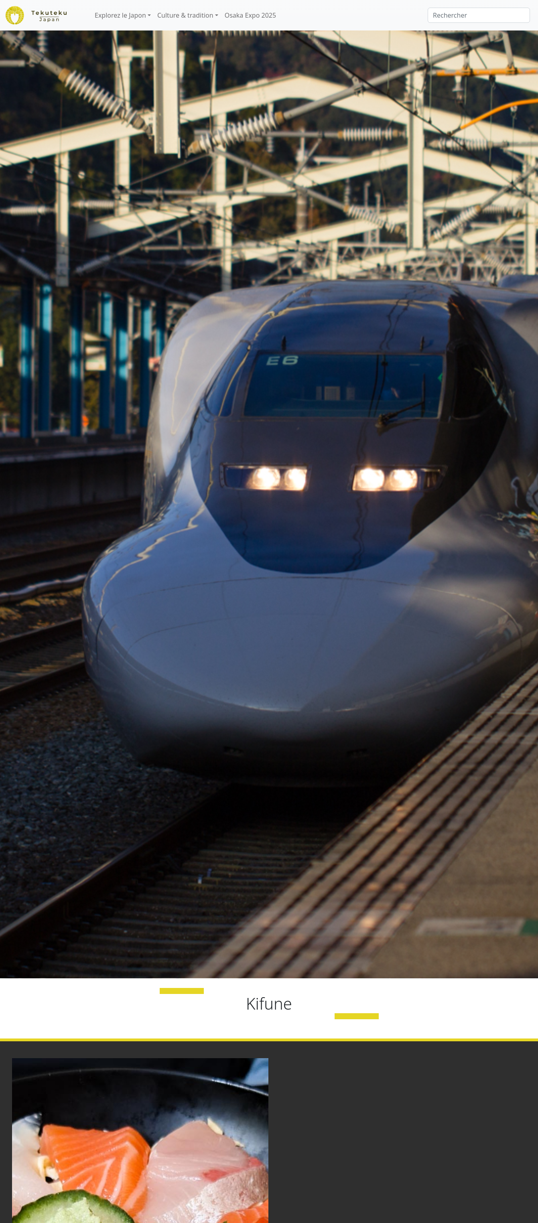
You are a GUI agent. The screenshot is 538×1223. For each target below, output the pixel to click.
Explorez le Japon (120, 15)
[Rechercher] (479, 15)
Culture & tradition (185, 15)
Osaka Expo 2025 (250, 15)
